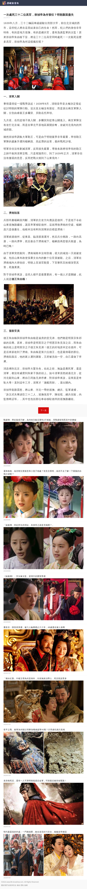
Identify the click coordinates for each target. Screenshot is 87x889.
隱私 (22, 885)
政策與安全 (12, 885)
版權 (26, 885)
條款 (18, 885)
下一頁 (43, 410)
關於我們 (4, 885)
